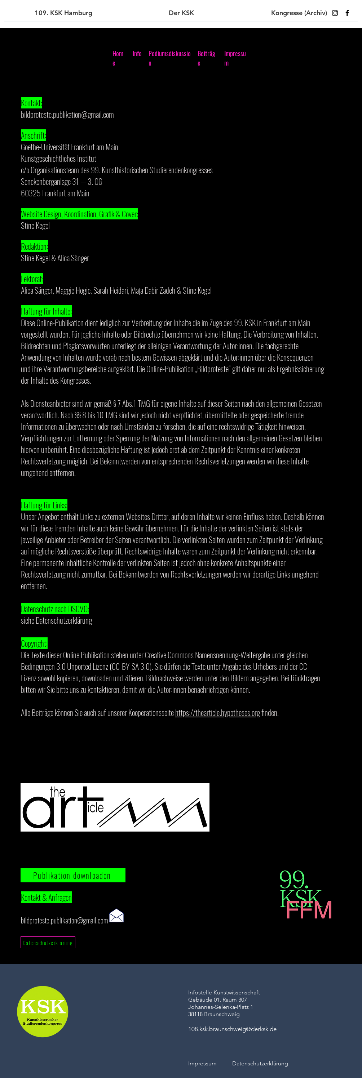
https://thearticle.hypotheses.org (217, 712)
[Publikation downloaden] (73, 875)
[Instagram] (335, 13)
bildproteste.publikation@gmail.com (67, 114)
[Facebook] (347, 13)
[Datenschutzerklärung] (48, 942)
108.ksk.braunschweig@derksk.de (232, 1029)
